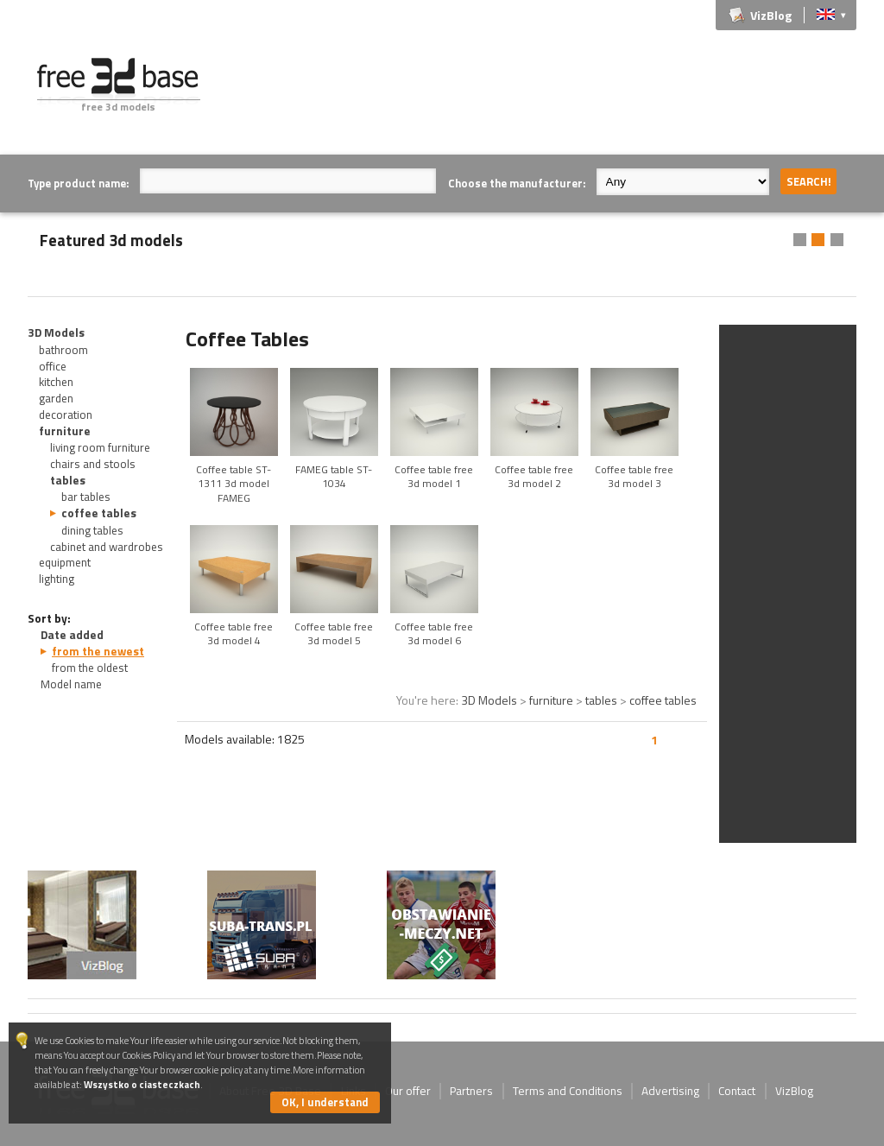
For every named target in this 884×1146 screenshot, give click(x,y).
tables (67, 480)
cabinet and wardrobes (106, 546)
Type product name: (78, 183)
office (52, 366)
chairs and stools (93, 463)
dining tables (92, 530)
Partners (471, 1090)
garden (56, 398)
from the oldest (90, 667)
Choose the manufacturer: (516, 183)
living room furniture (100, 447)
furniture (65, 431)
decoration (65, 414)
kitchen (56, 381)
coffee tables (98, 513)
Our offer (408, 1090)
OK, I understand (325, 1102)
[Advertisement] (542, 97)
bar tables (85, 496)
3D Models (56, 332)
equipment (65, 562)
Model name (71, 684)
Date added (72, 634)
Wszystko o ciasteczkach (142, 1084)
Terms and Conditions (567, 1090)
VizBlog (771, 15)
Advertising (670, 1090)
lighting (56, 578)
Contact (736, 1090)
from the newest (98, 651)
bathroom (63, 349)
